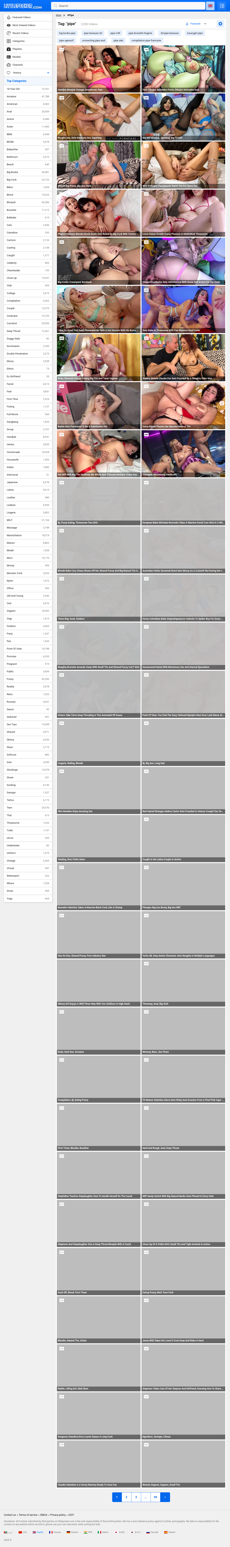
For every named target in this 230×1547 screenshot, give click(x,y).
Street (28, 777)
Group (28, 429)
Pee (28, 641)
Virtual (28, 868)
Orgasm (28, 611)
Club (28, 285)
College (28, 293)
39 (155, 1497)
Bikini (28, 187)
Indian (28, 467)
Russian (28, 702)
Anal (28, 111)
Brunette (28, 210)
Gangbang (28, 422)
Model (28, 550)
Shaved (28, 732)
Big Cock (28, 180)
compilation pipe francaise (146, 40)
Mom (28, 558)
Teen (28, 807)
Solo (28, 762)
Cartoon (28, 240)
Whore (28, 883)
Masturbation (28, 535)
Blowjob (28, 202)
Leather (28, 497)
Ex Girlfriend (28, 376)
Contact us (10, 1514)
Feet (28, 391)
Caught (28, 255)
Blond (28, 195)
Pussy (28, 679)
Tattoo (28, 800)
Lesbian (28, 505)
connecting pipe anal (93, 40)
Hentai (28, 444)
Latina (28, 490)
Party (28, 633)
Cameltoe (28, 232)
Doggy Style (28, 338)
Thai (28, 815)
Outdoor (28, 626)
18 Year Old (28, 89)
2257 (71, 1514)
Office (28, 588)
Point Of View (28, 649)
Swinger (28, 792)
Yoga (28, 898)
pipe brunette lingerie (140, 33)
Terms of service (28, 1514)
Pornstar (28, 656)
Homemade (28, 452)
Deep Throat (28, 331)
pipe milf (115, 33)
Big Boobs (28, 172)
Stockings (28, 770)
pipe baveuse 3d (93, 33)
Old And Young (28, 596)
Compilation (28, 301)
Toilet (28, 830)
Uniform (28, 853)
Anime (28, 119)
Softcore (28, 755)
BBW (28, 134)
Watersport (28, 876)
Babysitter (28, 149)
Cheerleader (28, 270)
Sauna (28, 709)
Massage (28, 527)
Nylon (28, 581)
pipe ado (118, 40)
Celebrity (28, 263)
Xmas (28, 891)
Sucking (28, 785)
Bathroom (28, 157)
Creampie (28, 316)
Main (59, 15)
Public (28, 671)
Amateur (28, 96)
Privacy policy (58, 1514)
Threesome (28, 823)
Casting (28, 247)
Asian (28, 126)
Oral (28, 603)
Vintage (28, 861)
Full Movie (28, 414)
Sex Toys (28, 724)
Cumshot (28, 323)
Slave (28, 747)
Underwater (28, 845)
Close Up (28, 278)
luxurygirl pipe (195, 33)
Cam (28, 225)
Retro (28, 694)
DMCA (43, 1514)
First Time (28, 399)
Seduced (28, 717)
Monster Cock (28, 573)
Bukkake (28, 217)
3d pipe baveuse (170, 33)
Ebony (28, 361)
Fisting (28, 406)
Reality (28, 686)
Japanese (28, 482)
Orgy (28, 618)
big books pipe (67, 33)
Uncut (28, 838)
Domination (28, 346)
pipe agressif (66, 40)
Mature (28, 543)
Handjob (28, 437)
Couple (28, 308)
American (28, 104)
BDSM (28, 142)
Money (28, 565)
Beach (28, 164)
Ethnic (28, 369)
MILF (28, 520)
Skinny (28, 739)
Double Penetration (28, 353)
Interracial (28, 475)
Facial (28, 384)
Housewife (28, 459)
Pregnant (28, 664)
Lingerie (28, 512)
